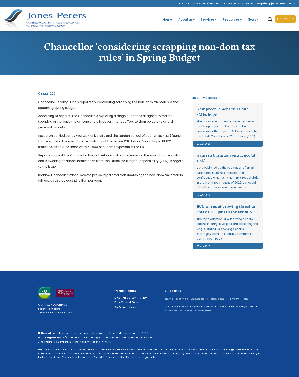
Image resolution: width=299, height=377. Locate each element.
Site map (182, 299)
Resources (232, 19)
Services (208, 19)
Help (245, 299)
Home (167, 19)
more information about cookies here (188, 310)
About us (186, 19)
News (253, 19)
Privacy (234, 299)
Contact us (285, 19)
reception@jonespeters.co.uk (275, 3)
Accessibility (199, 299)
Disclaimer (218, 299)
